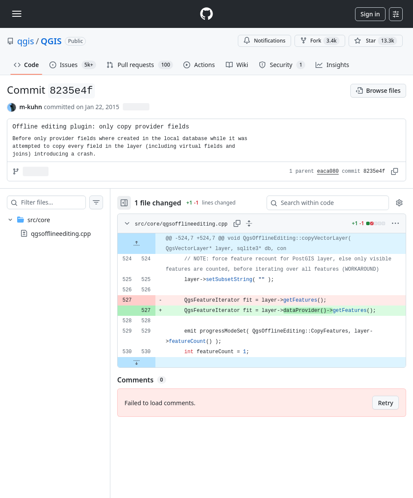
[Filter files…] (62, 202)
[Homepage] (206, 14)
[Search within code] (324, 203)
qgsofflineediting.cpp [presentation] (61, 233)
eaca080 (328, 171)
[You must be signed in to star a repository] (376, 41)
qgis (25, 41)
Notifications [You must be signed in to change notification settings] (264, 40)
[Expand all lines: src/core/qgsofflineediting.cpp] (266, 223)
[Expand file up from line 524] (154, 243)
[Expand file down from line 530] (154, 372)
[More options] (395, 223)
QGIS (51, 41)
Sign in (370, 14)
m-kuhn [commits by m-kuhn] (30, 107)
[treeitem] (63, 226)
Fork (320, 41)
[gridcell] (270, 243)
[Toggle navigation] (16, 13)
